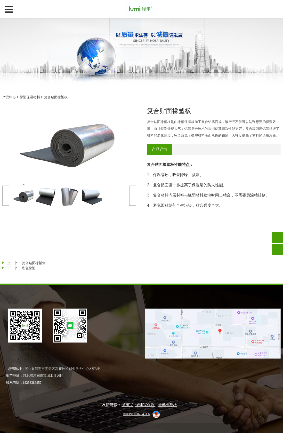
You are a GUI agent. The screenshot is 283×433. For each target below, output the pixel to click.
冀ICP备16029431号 (136, 414)
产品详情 (159, 149)
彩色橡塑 (28, 268)
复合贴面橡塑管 (34, 263)
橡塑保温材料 (30, 97)
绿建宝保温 (145, 404)
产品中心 (9, 97)
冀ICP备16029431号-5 (141, 428)
